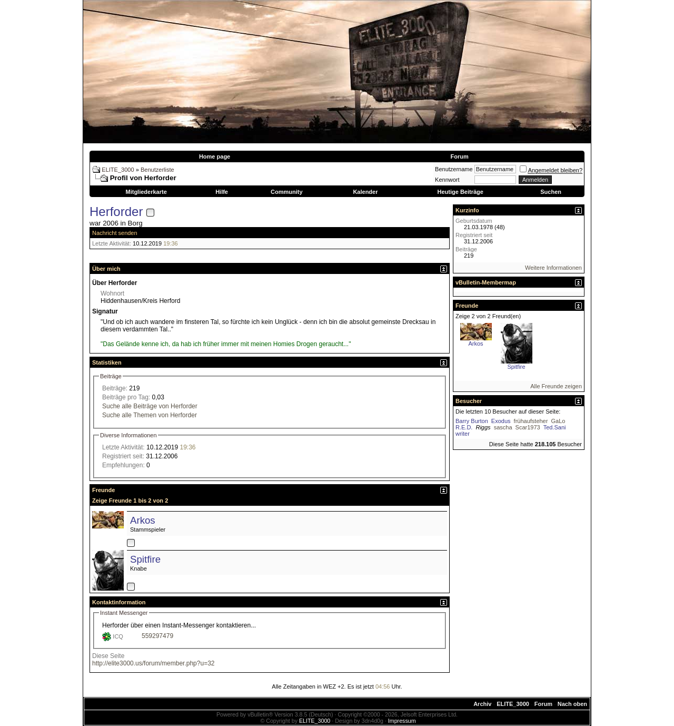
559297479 (157, 636)
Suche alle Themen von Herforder (149, 415)
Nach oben (572, 704)
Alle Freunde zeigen (556, 386)
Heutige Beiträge (460, 192)
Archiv (482, 704)
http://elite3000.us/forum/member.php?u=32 (153, 663)
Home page (214, 156)
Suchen (550, 192)
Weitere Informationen (553, 267)
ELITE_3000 (118, 169)
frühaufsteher (531, 421)
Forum (459, 156)
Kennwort (447, 179)
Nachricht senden (114, 233)
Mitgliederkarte (146, 192)
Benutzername (454, 169)
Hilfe (221, 192)
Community (287, 192)
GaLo (558, 421)
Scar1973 (528, 427)
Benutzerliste (157, 169)
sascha (503, 427)
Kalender (365, 192)
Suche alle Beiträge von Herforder (149, 406)
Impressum (402, 721)
